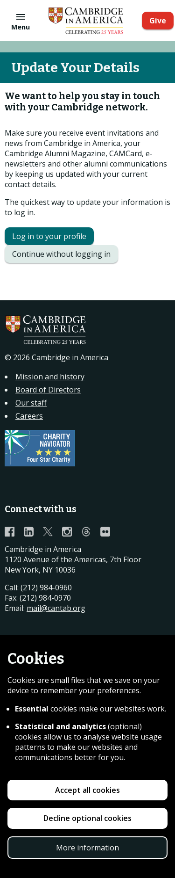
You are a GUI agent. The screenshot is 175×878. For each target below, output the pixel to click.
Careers (29, 416)
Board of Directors (48, 390)
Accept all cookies (87, 790)
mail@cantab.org (56, 608)
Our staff (31, 403)
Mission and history (49, 376)
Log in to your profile (49, 236)
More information (87, 847)
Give (157, 20)
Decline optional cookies (87, 818)
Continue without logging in (61, 254)
